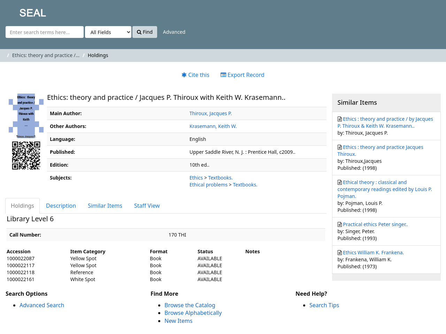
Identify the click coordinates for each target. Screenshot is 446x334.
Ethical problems (209, 184)
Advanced (174, 32)
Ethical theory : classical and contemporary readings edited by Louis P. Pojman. (385, 189)
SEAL (19, 10)
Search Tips (324, 305)
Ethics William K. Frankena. (373, 252)
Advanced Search (42, 305)
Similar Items (105, 205)
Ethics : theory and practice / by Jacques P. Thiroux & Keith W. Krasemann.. (385, 122)
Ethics (196, 177)
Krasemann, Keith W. (213, 126)
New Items (178, 321)
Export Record (242, 75)
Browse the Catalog (189, 305)
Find (145, 32)
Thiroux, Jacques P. (211, 113)
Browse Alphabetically (193, 313)
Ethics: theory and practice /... (45, 55)
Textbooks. (220, 177)
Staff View (147, 205)
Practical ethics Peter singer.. (375, 224)
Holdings (22, 205)
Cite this (195, 75)
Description (61, 205)
